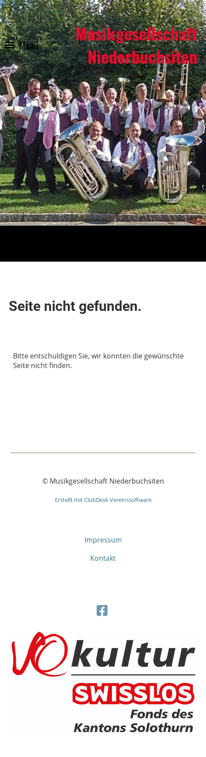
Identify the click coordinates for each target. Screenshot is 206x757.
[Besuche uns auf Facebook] (102, 609)
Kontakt (103, 558)
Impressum (103, 540)
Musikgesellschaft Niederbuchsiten (136, 45)
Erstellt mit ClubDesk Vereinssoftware (103, 500)
